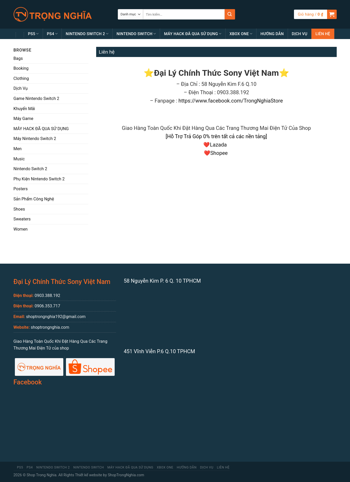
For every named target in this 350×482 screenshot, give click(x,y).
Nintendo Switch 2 (87, 33)
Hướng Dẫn (272, 33)
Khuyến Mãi (24, 108)
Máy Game (23, 118)
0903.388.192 (47, 295)
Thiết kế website (88, 475)
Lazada (219, 145)
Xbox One (241, 33)
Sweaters (22, 219)
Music (19, 158)
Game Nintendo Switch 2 (36, 98)
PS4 (52, 33)
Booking (21, 68)
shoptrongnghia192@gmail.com (55, 316)
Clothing (21, 78)
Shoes (19, 209)
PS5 (33, 33)
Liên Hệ (322, 33)
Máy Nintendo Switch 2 (35, 138)
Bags (18, 58)
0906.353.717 (47, 305)
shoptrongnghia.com (50, 327)
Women (21, 229)
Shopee (219, 153)
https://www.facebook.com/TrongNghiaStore (231, 101)
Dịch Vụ (300, 33)
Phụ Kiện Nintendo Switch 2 (39, 178)
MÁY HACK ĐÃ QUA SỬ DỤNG (192, 33)
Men (18, 148)
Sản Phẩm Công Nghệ (34, 198)
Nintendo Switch (136, 33)
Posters (21, 188)
